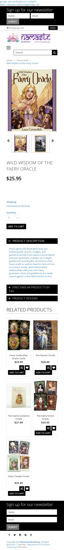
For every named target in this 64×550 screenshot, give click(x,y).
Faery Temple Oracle (18, 476)
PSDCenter (22, 547)
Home (9, 60)
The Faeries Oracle (45, 355)
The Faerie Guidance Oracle (19, 417)
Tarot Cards (22, 60)
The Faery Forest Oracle (45, 417)
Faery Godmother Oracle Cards (19, 357)
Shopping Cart (16, 27)
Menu (53, 28)
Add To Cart (16, 372)
